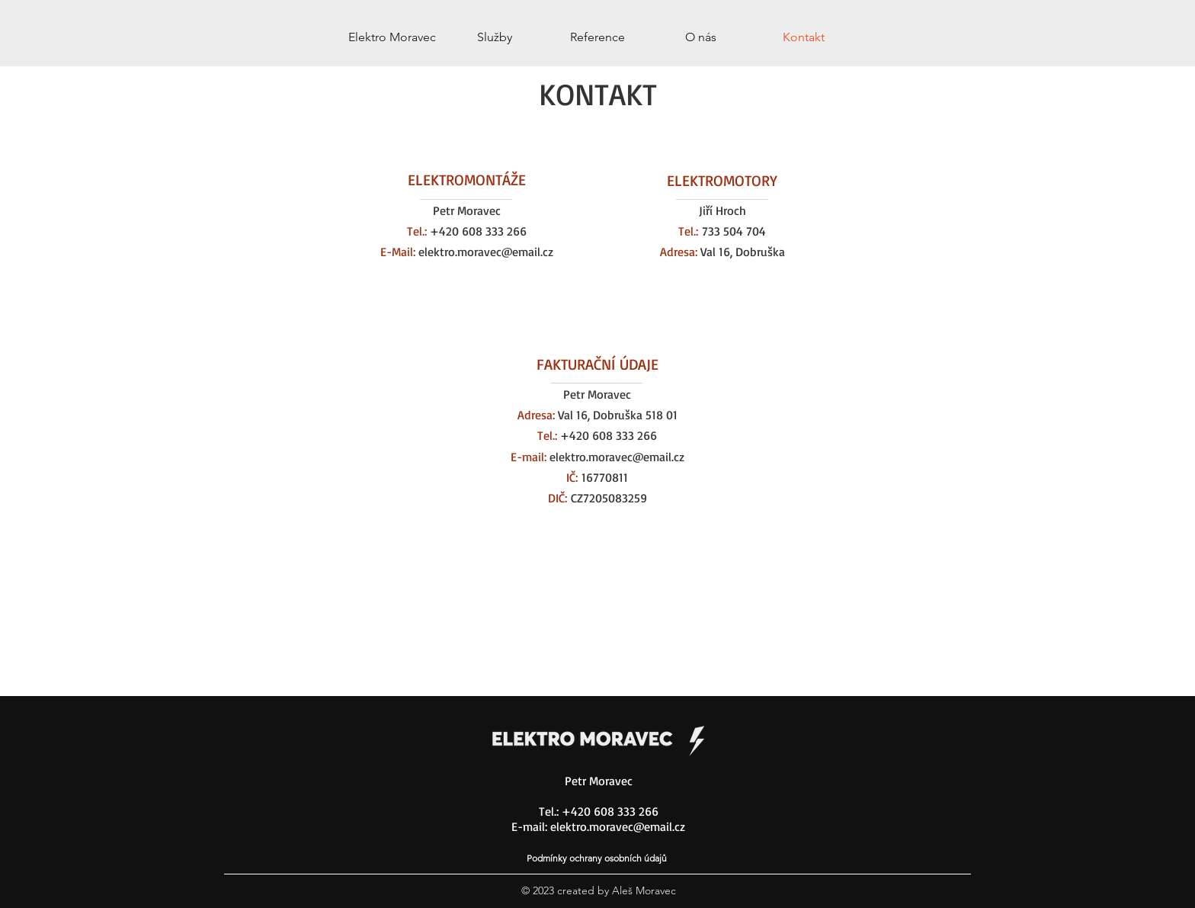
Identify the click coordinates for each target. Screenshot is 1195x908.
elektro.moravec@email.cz (484, 251)
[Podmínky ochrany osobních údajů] (598, 857)
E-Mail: (397, 251)
